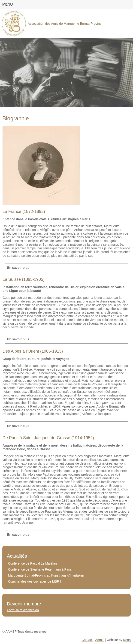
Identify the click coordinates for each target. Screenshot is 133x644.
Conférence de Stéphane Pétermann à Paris (40, 569)
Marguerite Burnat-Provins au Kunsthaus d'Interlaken (46, 575)
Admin (99, 640)
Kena (127, 640)
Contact (87, 640)
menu (7, 4)
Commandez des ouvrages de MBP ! (34, 581)
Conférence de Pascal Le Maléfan (32, 563)
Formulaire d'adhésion (23, 610)
